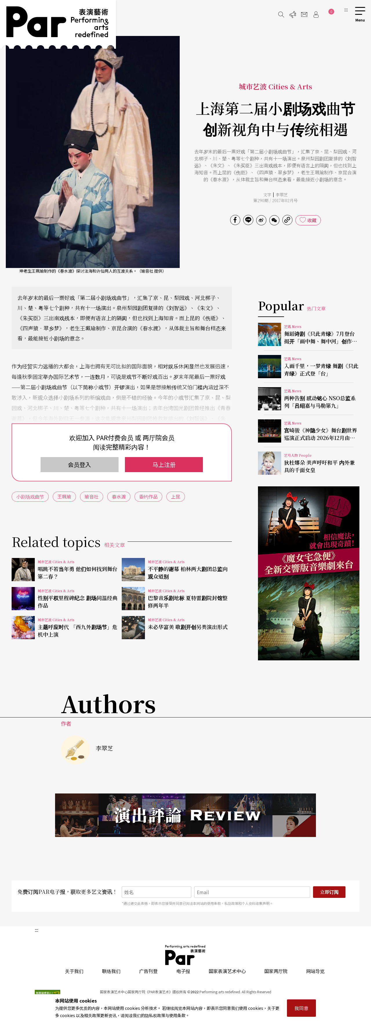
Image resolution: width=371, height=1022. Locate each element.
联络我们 (111, 970)
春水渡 (119, 496)
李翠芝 (282, 194)
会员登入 (79, 464)
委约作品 (148, 496)
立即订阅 (329, 892)
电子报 (183, 970)
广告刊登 (148, 970)
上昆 (175, 496)
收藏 (312, 220)
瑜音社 (92, 496)
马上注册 (164, 464)
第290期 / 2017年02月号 (275, 200)
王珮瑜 (64, 496)
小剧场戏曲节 (30, 496)
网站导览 (315, 970)
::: (346, 9)
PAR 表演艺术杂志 (185, 955)
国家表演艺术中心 (227, 970)
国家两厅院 (276, 970)
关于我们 (74, 970)
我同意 (301, 1008)
